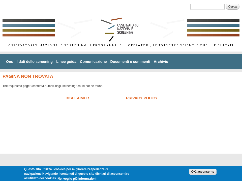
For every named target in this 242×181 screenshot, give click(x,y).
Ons (9, 62)
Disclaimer (77, 98)
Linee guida (66, 62)
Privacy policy (142, 98)
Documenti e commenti (130, 62)
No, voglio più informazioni (76, 179)
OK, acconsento (202, 172)
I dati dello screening (35, 62)
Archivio (161, 62)
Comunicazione (93, 62)
